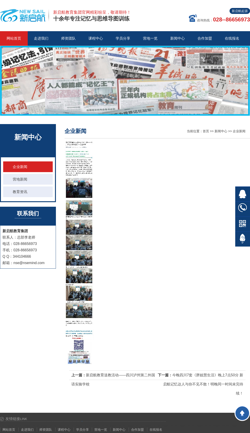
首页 (206, 131)
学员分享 (82, 429)
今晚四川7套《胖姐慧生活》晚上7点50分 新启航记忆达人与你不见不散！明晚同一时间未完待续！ (203, 384)
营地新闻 (20, 179)
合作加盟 (137, 429)
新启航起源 (240, 11)
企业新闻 (20, 167)
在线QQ (242, 194)
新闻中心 (221, 131)
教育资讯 (20, 192)
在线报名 (156, 429)
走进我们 (27, 429)
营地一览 (100, 429)
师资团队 (45, 429)
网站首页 (14, 38)
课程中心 (64, 429)
